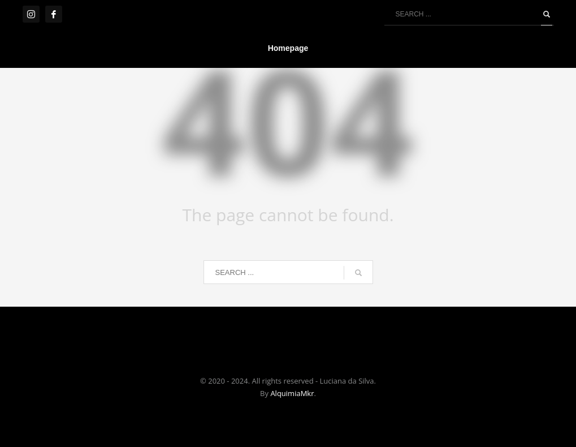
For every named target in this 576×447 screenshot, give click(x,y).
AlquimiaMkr (292, 393)
